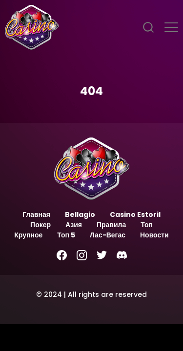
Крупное (28, 235)
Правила (111, 225)
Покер (40, 225)
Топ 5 (66, 235)
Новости (154, 235)
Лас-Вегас (107, 235)
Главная (36, 214)
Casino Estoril (135, 214)
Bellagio (80, 214)
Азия (73, 225)
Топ (147, 225)
